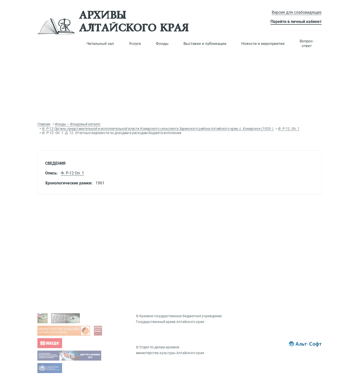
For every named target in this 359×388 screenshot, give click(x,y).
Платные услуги (130, 241)
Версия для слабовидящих (297, 12)
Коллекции (268, 249)
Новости (266, 269)
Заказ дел (125, 256)
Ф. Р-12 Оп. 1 (72, 173)
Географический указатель (210, 254)
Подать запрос (129, 249)
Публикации (269, 241)
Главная (43, 124)
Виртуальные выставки (278, 226)
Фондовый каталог (204, 226)
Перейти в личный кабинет (296, 21)
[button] (100, 43)
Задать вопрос (58, 226)
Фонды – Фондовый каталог (78, 124)
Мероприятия (270, 277)
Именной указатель (204, 262)
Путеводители (199, 246)
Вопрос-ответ (307, 43)
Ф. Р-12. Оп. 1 (288, 129)
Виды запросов (129, 226)
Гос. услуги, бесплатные (136, 233)
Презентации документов (280, 233)
